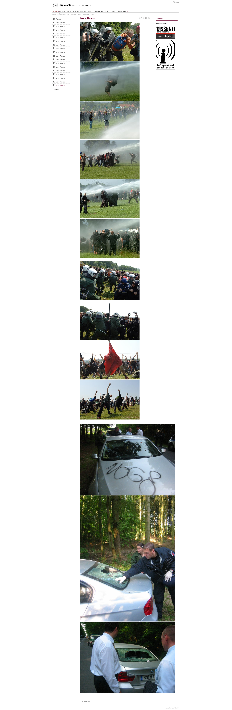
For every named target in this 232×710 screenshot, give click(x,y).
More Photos (60, 23)
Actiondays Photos (88, 14)
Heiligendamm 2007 (63, 14)
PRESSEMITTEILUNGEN (83, 11)
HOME (55, 11)
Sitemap (176, 2)
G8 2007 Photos (76, 14)
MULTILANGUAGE (119, 11)
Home (54, 14)
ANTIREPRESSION (102, 11)
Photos (58, 19)
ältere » (56, 90)
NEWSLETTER (65, 11)
